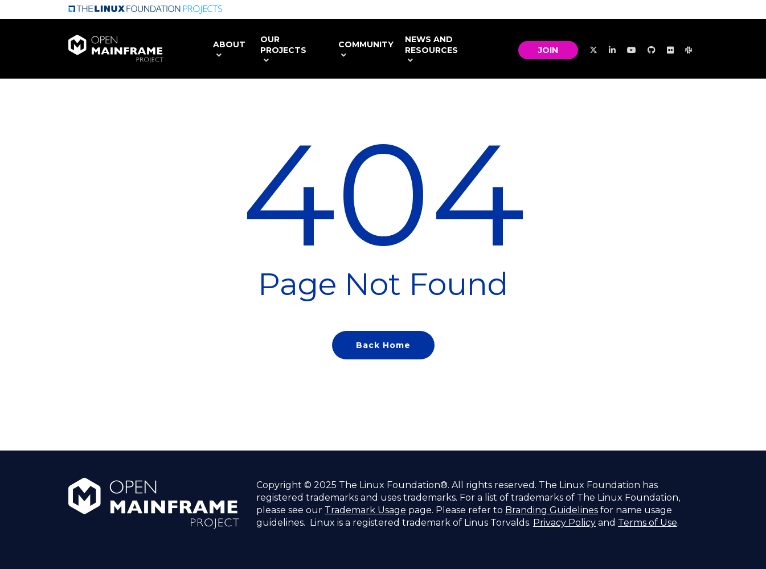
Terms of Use (647, 522)
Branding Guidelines (551, 510)
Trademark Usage (365, 510)
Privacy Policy (564, 522)
